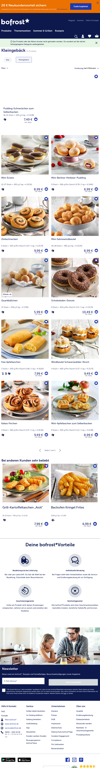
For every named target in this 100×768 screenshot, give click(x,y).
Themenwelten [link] (22, 31)
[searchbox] (3, 37)
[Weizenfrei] (6, 373)
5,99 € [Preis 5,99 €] (37, 312)
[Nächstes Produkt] (96, 498)
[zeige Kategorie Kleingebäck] (24, 59)
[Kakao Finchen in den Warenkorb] (46, 435)
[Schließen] (98, 2)
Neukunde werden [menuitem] (84, 723)
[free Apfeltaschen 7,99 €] (25, 350)
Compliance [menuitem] (56, 739)
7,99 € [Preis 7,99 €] (38, 373)
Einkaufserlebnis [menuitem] (83, 719)
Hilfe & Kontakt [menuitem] (92, 20)
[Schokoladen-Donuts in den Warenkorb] (96, 312)
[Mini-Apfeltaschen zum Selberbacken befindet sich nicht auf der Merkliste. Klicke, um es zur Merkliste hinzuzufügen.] (96, 383)
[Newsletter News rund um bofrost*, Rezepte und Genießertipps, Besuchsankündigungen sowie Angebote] (50, 683)
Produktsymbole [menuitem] (83, 734)
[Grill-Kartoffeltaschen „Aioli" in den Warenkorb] (45, 524)
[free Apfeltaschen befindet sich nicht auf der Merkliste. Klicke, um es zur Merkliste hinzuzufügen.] (46, 322)
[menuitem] (6, 30)
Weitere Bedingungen (62, 9)
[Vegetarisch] (5, 119)
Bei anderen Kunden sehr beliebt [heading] (25, 460)
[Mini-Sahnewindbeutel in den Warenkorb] (96, 251)
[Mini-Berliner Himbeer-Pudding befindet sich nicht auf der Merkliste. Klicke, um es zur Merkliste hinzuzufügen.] (96, 138)
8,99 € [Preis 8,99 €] (37, 189)
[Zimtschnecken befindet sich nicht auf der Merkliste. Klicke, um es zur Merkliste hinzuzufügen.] (46, 199)
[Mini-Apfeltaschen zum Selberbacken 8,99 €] (75, 411)
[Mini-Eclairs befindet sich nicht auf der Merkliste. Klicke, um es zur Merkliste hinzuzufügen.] (46, 138)
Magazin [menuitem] (71, 20)
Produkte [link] (6, 31)
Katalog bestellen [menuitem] (33, 719)
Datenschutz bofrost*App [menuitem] (62, 731)
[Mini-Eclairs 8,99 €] (25, 165)
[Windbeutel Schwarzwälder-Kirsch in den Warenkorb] (96, 374)
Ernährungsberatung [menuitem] (84, 714)
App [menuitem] (28, 727)
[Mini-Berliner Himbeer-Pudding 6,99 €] (75, 165)
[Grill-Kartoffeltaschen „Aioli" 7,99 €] (25, 498)
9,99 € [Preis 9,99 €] (38, 251)
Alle (7, 60)
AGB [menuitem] (53, 719)
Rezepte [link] (59, 31)
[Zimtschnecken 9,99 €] (25, 227)
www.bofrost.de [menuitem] (9, 722)
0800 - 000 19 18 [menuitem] (10, 731)
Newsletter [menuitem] (31, 731)
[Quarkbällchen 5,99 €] (25, 288)
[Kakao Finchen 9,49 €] (25, 411)
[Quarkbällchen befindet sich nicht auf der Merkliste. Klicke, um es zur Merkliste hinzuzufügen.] (46, 260)
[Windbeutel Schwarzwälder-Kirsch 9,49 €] (75, 350)
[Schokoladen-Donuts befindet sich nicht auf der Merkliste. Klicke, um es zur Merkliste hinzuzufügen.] (96, 260)
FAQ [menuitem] (3, 710)
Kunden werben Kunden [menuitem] (36, 735)
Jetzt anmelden (73, 682)
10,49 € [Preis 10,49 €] (87, 312)
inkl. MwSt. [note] (39, 527)
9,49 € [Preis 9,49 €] (88, 373)
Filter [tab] (6, 68)
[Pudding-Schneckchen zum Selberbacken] (50, 104)
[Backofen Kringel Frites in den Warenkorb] (94, 524)
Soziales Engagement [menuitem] (60, 735)
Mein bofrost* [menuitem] (9, 718)
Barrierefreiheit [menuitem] (57, 748)
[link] (15, 22)
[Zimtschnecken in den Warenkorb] (46, 251)
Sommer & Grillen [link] (42, 31)
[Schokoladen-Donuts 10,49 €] (75, 288)
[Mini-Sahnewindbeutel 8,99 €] (75, 227)
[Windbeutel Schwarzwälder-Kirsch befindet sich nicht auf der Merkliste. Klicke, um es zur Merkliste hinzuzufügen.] (96, 322)
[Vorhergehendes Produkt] (4, 498)
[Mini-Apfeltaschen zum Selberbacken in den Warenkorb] (96, 435)
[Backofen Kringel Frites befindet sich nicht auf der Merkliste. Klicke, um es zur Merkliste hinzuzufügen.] (94, 466)
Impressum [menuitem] (56, 723)
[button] (80, 6)
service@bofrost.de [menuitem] (11, 727)
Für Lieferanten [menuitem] (57, 744)
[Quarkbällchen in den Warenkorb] (46, 312)
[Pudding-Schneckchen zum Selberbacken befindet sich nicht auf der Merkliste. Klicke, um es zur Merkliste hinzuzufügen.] (96, 77)
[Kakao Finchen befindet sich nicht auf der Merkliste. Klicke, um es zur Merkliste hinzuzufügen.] (46, 383)
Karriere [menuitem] (80, 20)
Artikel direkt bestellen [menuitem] (35, 710)
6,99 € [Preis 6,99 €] (87, 189)
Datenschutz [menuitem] (56, 727)
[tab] (82, 36)
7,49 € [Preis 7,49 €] (27, 119)
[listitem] (25, 569)
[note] (25, 513)
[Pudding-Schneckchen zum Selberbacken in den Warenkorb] (36, 119)
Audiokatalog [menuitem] (31, 723)
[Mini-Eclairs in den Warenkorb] (46, 189)
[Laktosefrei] (2, 373)
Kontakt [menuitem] (4, 714)
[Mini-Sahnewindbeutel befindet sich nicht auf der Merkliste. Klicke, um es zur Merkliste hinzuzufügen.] (96, 199)
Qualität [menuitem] (79, 710)
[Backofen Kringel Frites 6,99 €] (74, 498)
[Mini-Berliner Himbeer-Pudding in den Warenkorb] (96, 189)
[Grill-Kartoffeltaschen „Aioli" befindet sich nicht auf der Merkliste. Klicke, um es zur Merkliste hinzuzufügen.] (46, 466)
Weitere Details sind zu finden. (61, 693)
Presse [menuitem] (54, 714)
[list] (50, 587)
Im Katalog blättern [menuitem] (34, 714)
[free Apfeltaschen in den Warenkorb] (46, 374)
